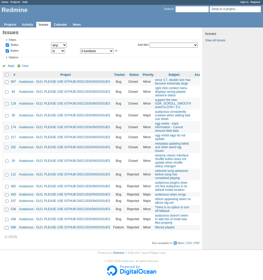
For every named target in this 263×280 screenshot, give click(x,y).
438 (13, 219)
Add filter (143, 44)
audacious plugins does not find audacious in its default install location (171, 186)
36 (13, 115)
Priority (148, 75)
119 (13, 103)
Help (25, 2)
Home (5, 2)
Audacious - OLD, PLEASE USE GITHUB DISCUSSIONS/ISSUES (64, 81)
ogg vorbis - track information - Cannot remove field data (169, 127)
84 (13, 92)
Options (13, 57)
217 (13, 137)
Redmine (118, 252)
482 (13, 186)
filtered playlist (165, 227)
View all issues (215, 40)
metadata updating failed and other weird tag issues (172, 147)
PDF (197, 243)
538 (13, 209)
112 (13, 174)
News (77, 24)
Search (169, 9)
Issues (43, 24)
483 (13, 194)
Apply (11, 65)
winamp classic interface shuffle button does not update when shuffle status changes (172, 161)
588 (13, 227)
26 (13, 161)
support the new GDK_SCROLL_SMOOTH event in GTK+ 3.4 (173, 103)
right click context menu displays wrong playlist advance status (171, 91)
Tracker (119, 75)
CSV (189, 243)
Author (14, 50)
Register (255, 2)
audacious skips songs (170, 194)
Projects (15, 2)
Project (65, 75)
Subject (174, 75)
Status (14, 44)
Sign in (244, 2)
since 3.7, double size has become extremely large (173, 81)
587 (13, 81)
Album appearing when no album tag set (173, 200)
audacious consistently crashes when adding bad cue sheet (172, 115)
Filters (12, 39)
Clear (25, 65)
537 (13, 201)
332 (13, 147)
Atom (180, 243)
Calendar (60, 24)
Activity (27, 24)
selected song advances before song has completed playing (171, 174)
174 (13, 127)
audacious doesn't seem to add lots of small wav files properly (171, 219)
